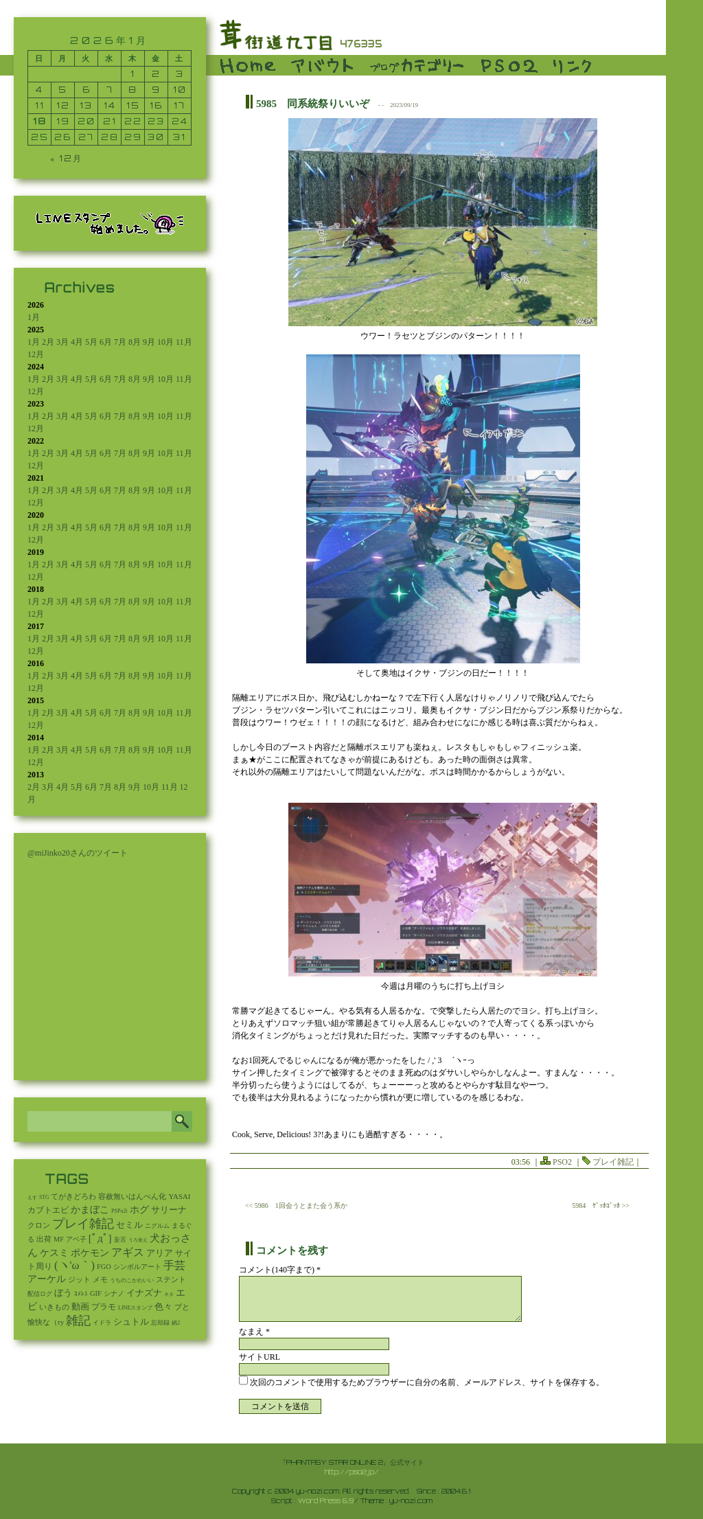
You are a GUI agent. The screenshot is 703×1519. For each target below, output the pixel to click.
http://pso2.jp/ (352, 1471)
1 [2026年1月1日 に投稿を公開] (132, 74)
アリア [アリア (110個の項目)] (159, 1253)
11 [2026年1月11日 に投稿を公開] (40, 105)
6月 (106, 342)
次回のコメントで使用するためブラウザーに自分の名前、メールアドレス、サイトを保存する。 (427, 1382)
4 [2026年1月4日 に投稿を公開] (39, 89)
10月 (165, 342)
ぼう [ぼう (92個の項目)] (63, 1293)
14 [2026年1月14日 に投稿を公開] (110, 105)
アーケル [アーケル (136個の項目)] (46, 1279)
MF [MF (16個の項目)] (59, 1239)
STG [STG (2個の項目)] (44, 1197)
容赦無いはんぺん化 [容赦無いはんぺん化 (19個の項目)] (132, 1196)
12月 (35, 354)
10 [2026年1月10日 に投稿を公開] (180, 89)
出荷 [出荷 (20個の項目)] (43, 1239)
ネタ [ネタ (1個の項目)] (169, 1294)
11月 (184, 342)
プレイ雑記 (613, 1162)
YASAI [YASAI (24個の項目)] (179, 1196)
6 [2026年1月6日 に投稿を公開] (86, 89)
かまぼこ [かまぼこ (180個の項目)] (90, 1209)
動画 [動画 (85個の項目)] (80, 1307)
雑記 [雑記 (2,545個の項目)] (78, 1320)
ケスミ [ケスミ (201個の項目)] (54, 1252)
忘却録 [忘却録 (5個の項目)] (160, 1322)
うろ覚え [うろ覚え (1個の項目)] (138, 1240)
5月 (91, 342)
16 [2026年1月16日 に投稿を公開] (156, 105)
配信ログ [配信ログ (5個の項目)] (39, 1293)
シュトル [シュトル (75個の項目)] (131, 1322)
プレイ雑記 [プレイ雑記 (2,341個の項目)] (83, 1224)
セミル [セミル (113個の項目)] (129, 1225)
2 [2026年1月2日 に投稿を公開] (156, 74)
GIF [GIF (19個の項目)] (96, 1293)
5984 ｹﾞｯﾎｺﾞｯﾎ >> (601, 1205)
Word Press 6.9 (326, 1500)
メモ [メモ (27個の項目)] (100, 1279)
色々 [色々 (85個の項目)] (163, 1307)
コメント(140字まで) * (280, 1270)
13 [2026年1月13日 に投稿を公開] (86, 105)
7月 (120, 342)
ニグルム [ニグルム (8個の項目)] (157, 1225)
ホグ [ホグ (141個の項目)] (139, 1209)
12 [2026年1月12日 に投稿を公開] (63, 105)
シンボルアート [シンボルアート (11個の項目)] (137, 1266)
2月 (48, 342)
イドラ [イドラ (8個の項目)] (102, 1322)
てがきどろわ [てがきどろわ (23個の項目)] (73, 1196)
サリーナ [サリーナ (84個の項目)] (169, 1210)
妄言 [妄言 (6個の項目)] (120, 1239)
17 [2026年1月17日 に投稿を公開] (179, 105)
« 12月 (66, 158)
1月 (33, 317)
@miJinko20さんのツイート (77, 853)
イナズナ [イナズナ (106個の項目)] (144, 1293)
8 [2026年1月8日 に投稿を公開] (132, 89)
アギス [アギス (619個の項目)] (127, 1252)
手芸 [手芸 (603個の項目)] (174, 1265)
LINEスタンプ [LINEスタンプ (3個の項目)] (135, 1308)
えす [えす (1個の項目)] (32, 1197)
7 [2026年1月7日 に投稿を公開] (109, 89)
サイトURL (259, 1357)
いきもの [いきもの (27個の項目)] (54, 1307)
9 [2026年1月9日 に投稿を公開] (156, 89)
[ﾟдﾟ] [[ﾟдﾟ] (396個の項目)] (100, 1238)
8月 (134, 342)
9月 (149, 342)
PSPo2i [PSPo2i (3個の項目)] (119, 1211)
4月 (77, 342)
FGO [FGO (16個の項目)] (104, 1266)
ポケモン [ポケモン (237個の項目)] (90, 1252)
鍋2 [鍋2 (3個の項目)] (176, 1323)
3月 (62, 342)
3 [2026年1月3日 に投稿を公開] (180, 74)
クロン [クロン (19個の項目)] (38, 1225)
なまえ (254, 1331)
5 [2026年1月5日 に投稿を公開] (62, 89)
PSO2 (562, 1162)
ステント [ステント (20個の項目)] (171, 1279)
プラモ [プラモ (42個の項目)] (103, 1307)
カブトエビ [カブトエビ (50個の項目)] (48, 1210)
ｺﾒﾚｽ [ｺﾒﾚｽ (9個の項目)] (81, 1293)
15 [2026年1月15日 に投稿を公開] (133, 105)
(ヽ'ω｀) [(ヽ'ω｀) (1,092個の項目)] (74, 1265)
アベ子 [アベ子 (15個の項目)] (76, 1239)
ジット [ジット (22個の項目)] (79, 1279)
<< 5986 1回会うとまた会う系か (296, 1205)
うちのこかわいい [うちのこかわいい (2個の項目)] (132, 1280)
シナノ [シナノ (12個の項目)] (114, 1293)
